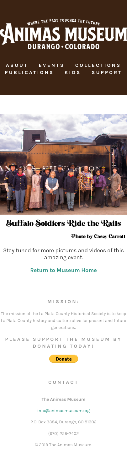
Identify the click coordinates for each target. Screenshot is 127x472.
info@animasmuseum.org (63, 410)
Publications (29, 72)
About (17, 65)
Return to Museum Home (63, 270)
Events (52, 65)
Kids (73, 72)
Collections (98, 65)
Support (107, 72)
